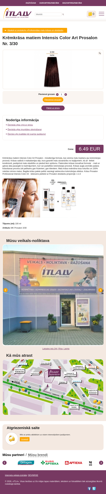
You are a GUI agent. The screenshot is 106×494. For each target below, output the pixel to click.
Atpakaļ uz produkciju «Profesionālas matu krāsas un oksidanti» (35, 30)
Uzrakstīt (24, 439)
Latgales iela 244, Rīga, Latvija (55, 349)
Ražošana (31, 3)
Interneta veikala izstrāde (16, 475)
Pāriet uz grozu (53, 108)
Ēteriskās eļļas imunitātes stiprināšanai (25, 129)
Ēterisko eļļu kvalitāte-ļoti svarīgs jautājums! (27, 134)
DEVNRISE (33, 475)
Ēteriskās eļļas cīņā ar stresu (20, 125)
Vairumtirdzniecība (49, 3)
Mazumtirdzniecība (72, 3)
